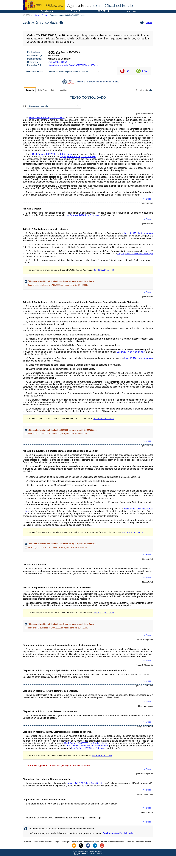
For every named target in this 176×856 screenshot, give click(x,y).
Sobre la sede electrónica (43, 842)
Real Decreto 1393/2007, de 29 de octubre (85, 743)
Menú (131, 11)
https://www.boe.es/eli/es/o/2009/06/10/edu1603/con (73, 65)
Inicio (37, 15)
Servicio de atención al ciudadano (119, 833)
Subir (148, 199)
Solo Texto (42, 90)
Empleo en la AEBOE (144, 842)
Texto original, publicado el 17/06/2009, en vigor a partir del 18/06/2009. (58, 285)
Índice (54, 90)
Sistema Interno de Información (112, 842)
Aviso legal (66, 842)
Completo (30, 90)
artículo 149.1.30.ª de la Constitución (85, 783)
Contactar (27, 842)
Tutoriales (130, 842)
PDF (128, 71)
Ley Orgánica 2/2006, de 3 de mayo (46, 117)
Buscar (44, 15)
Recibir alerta (144, 90)
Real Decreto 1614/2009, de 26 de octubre (87, 746)
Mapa (57, 842)
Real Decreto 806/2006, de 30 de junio (52, 154)
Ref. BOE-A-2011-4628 (104, 270)
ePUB (144, 71)
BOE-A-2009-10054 (57, 62)
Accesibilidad (77, 842)
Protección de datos (91, 842)
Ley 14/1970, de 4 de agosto (138, 233)
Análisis (63, 90)
